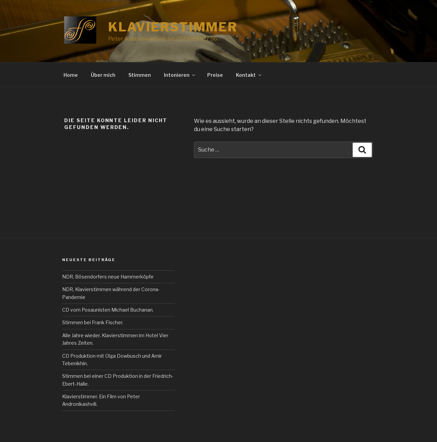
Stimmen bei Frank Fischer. (92, 322)
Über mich (103, 75)
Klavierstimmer (173, 26)
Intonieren (180, 75)
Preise (215, 75)
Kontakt (249, 75)
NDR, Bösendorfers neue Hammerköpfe (108, 277)
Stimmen (139, 75)
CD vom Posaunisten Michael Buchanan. (108, 310)
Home (71, 75)
